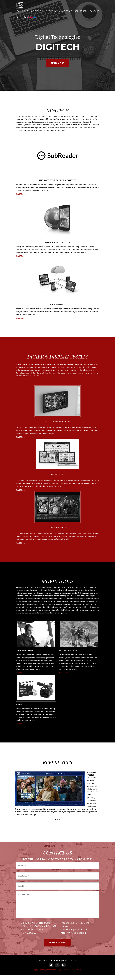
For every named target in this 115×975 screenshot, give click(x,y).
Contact (94, 12)
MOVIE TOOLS (65, 12)
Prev (19, 794)
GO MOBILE (22, 12)
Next (96, 794)
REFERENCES (81, 12)
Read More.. (20, 194)
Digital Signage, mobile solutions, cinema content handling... (57, 970)
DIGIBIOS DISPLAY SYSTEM (43, 12)
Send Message (57, 942)
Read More (57, 63)
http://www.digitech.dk (74, 932)
